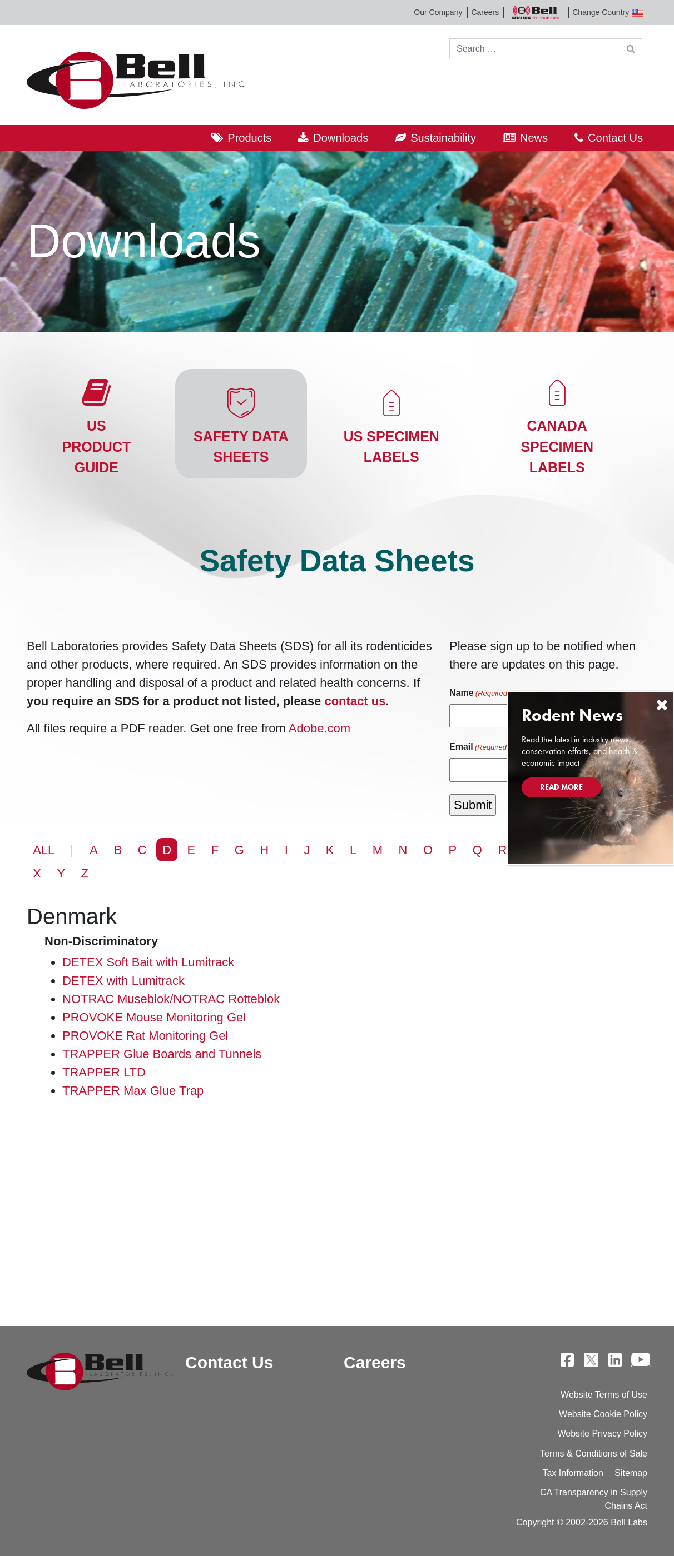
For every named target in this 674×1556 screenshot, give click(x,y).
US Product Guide (96, 446)
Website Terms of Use (604, 1394)
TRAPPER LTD (104, 1072)
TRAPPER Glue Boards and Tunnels (161, 1054)
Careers (485, 12)
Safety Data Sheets (241, 446)
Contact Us (615, 138)
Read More (561, 787)
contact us (354, 701)
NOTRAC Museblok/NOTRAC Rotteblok (171, 999)
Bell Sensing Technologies (535, 12)
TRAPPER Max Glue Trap (133, 1091)
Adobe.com (319, 728)
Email (479, 747)
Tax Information (572, 1473)
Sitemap (630, 1473)
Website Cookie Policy (603, 1414)
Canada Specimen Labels (557, 446)
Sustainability (443, 138)
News (534, 138)
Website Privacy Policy (602, 1433)
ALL (43, 850)
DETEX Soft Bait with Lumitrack (148, 962)
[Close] (662, 705)
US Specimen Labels (391, 446)
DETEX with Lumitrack (123, 981)
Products (249, 138)
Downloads (340, 138)
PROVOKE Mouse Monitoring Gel (154, 1017)
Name (479, 693)
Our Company (438, 12)
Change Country (607, 12)
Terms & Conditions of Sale (593, 1453)
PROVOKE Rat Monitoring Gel (145, 1036)
